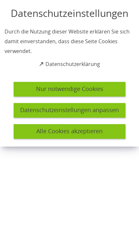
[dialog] (69, 73)
